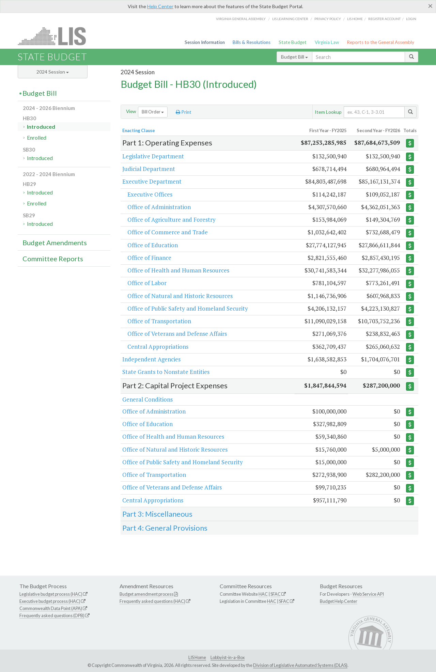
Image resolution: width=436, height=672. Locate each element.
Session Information (205, 42)
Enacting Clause (138, 130)
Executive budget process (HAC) (49, 601)
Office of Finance (149, 258)
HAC (263, 594)
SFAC (275, 594)
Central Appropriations (157, 346)
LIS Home (197, 657)
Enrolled (36, 137)
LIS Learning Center (290, 19)
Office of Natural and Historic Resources (180, 296)
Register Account (384, 19)
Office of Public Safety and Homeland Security (187, 308)
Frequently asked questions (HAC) (152, 601)
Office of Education (152, 245)
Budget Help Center (338, 601)
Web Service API (368, 594)
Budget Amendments (54, 242)
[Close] (430, 5)
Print (183, 112)
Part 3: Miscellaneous (157, 513)
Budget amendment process (146, 594)
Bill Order (153, 111)
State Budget (293, 42)
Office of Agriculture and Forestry (171, 219)
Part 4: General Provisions (164, 527)
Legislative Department (153, 156)
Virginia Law (327, 42)
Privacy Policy (327, 19)
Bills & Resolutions (251, 42)
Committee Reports (52, 258)
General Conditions (147, 399)
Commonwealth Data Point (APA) (50, 608)
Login (411, 19)
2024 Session (52, 72)
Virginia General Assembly (241, 19)
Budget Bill (294, 57)
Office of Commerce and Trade (167, 232)
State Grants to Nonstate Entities (165, 372)
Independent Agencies (151, 359)
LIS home (355, 19)
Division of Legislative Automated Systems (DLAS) (300, 665)
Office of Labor (147, 283)
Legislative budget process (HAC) (50, 594)
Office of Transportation (159, 321)
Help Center (160, 6)
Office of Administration (159, 207)
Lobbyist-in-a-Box (228, 657)
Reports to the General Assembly (380, 42)
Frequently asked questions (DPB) (51, 615)
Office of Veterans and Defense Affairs (177, 334)
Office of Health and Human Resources (178, 270)
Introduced (41, 126)
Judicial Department (148, 169)
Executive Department (152, 181)
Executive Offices (149, 194)
